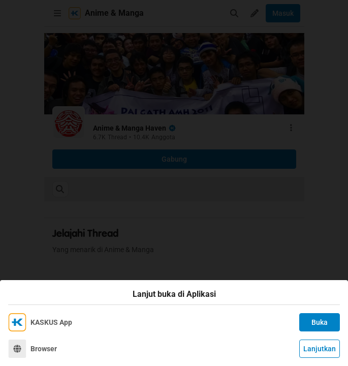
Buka (319, 322)
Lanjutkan (319, 349)
